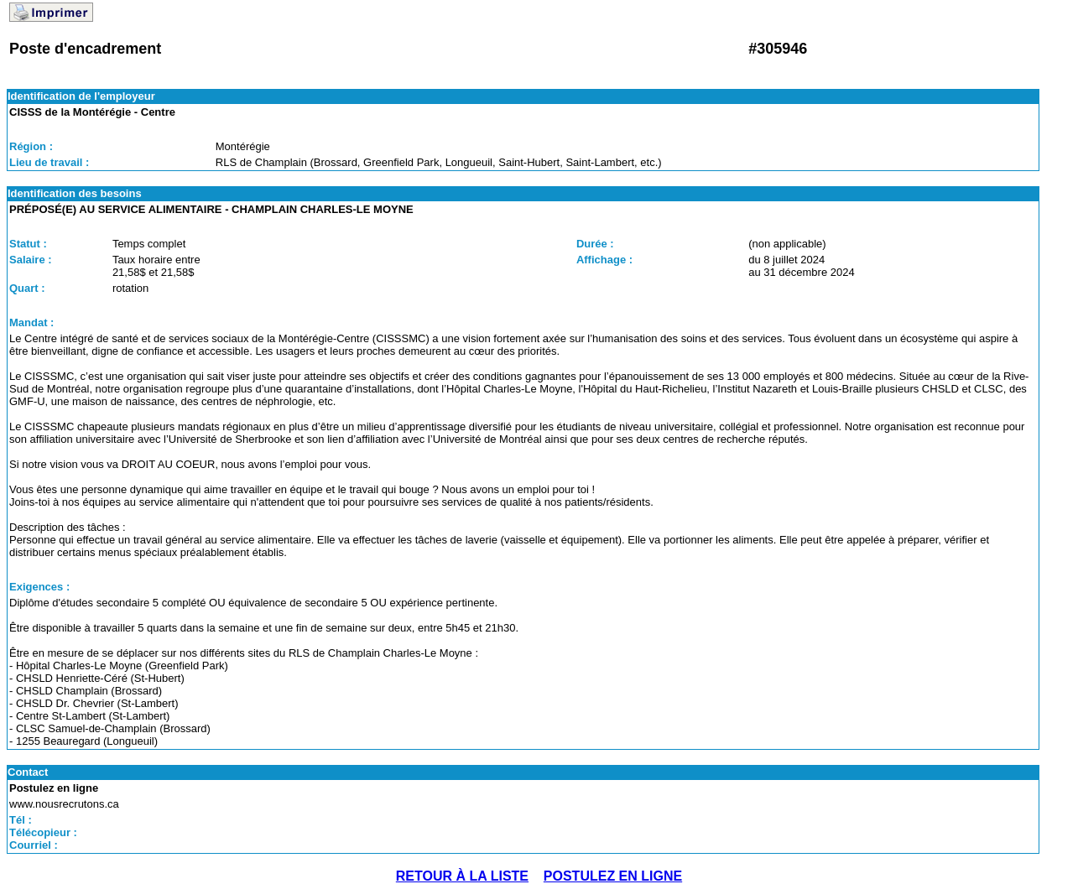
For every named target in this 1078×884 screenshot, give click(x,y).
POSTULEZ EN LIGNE (613, 876)
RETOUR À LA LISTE (462, 876)
